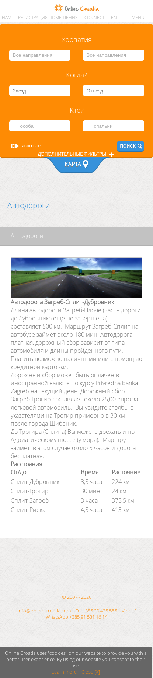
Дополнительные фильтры (72, 154)
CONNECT (94, 17)
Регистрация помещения (48, 17)
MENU (138, 17)
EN (114, 17)
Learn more (64, 672)
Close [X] (90, 672)
